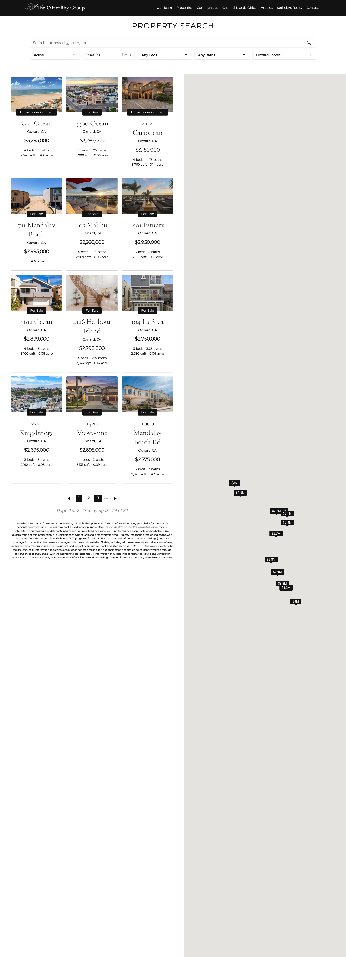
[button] (282, 594)
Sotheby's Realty (284, 7)
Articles (262, 7)
